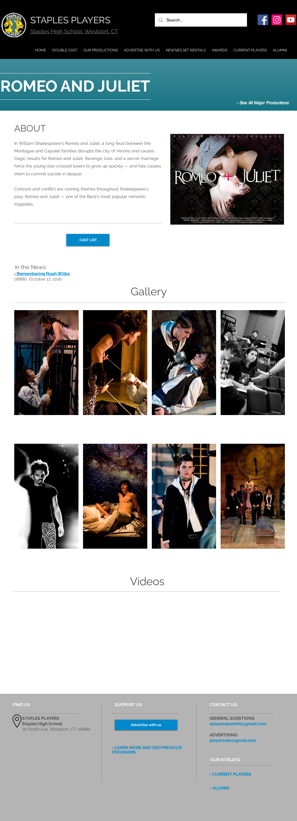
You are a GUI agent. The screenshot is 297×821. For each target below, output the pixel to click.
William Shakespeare (40, 143)
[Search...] (200, 20)
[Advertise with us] (146, 725)
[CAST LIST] (87, 240)
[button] (46, 374)
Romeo (55, 158)
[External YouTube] (75, 644)
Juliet (77, 158)
